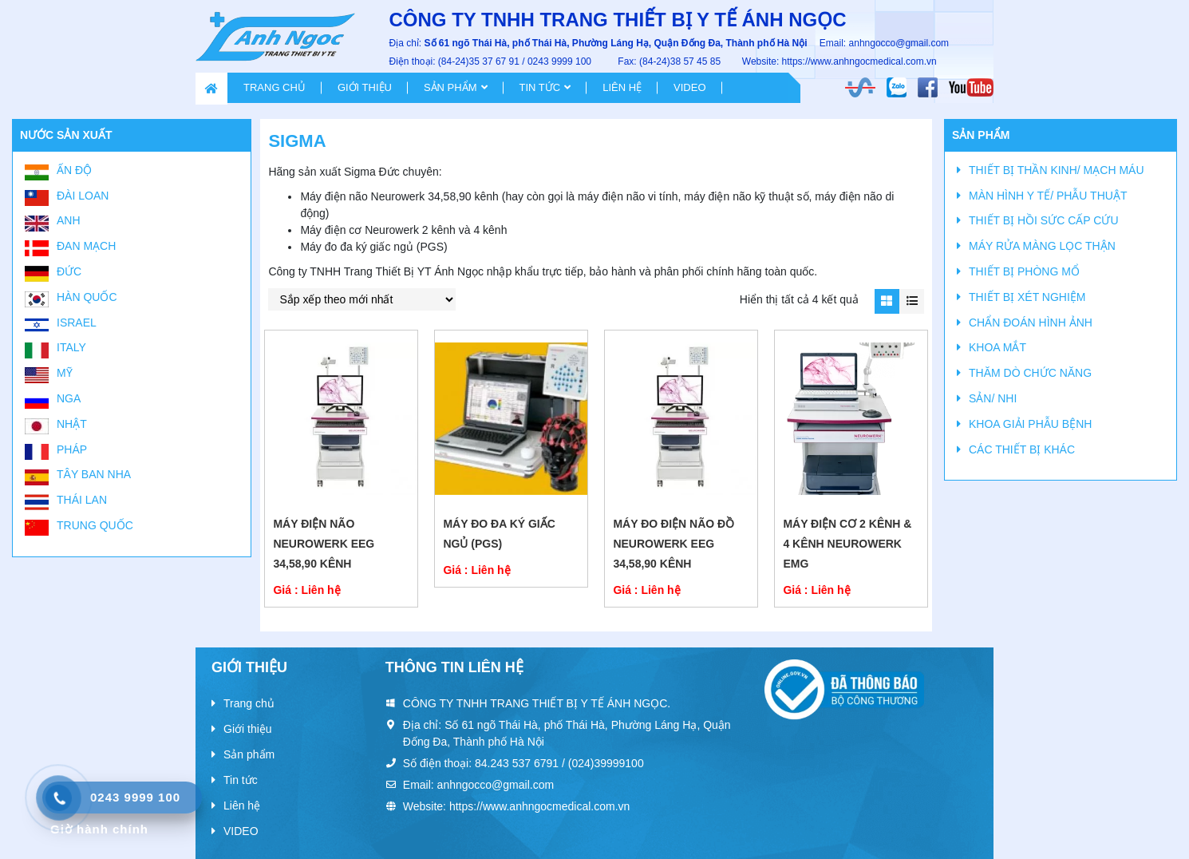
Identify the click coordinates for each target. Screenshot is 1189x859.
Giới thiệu (365, 87)
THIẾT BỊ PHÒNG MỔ (1024, 271)
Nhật (72, 424)
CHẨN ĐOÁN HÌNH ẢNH (1030, 322)
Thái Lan (82, 499)
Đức (69, 271)
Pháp (72, 449)
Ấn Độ (74, 170)
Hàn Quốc (87, 297)
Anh (69, 220)
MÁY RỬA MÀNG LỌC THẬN (1042, 245)
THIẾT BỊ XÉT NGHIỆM (1027, 297)
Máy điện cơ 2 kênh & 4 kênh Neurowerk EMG (847, 543)
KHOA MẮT (997, 347)
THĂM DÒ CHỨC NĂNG (1030, 372)
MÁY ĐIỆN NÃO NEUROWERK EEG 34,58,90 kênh (323, 543)
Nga (69, 398)
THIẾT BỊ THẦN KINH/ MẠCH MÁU (1056, 170)
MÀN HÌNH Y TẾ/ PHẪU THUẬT (1048, 195)
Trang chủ (274, 87)
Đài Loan (83, 195)
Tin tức (540, 87)
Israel (77, 322)
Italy (71, 347)
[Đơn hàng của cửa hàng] (362, 299)
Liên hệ (622, 87)
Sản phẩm (450, 87)
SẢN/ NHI (993, 398)
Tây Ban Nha (94, 474)
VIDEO (689, 87)
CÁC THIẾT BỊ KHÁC (1022, 449)
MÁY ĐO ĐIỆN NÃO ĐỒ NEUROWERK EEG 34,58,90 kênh (673, 543)
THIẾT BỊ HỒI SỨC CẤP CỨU (1044, 220)
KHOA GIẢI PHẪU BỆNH (1030, 424)
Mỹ (65, 372)
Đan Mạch (86, 245)
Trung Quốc (95, 525)
